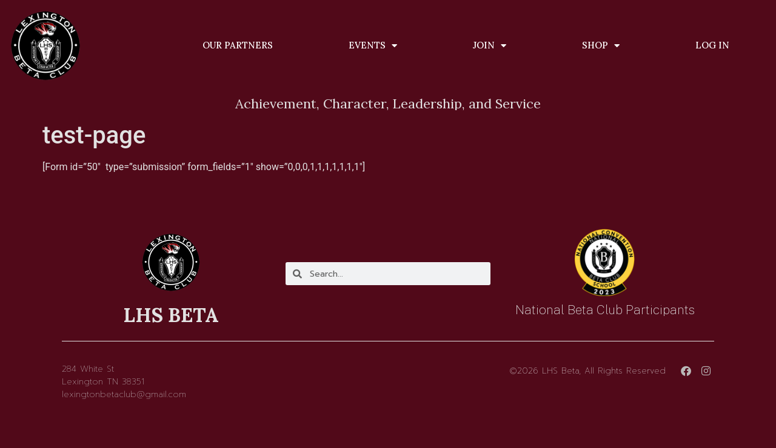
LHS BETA (171, 315)
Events (373, 45)
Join (489, 45)
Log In (712, 45)
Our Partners (237, 45)
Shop (601, 45)
